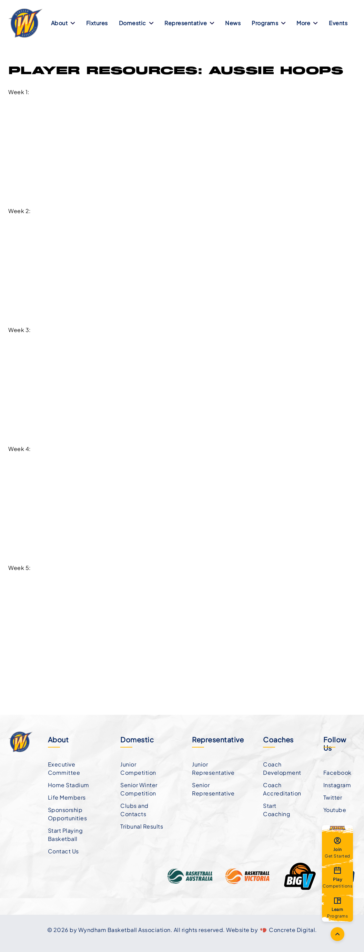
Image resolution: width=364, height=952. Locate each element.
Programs (268, 23)
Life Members (67, 797)
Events (338, 23)
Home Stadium (68, 785)
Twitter (332, 797)
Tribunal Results (141, 826)
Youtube (334, 809)
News (233, 23)
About (63, 23)
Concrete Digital (292, 929)
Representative (189, 23)
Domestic (136, 23)
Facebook (337, 772)
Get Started (337, 847)
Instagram (337, 785)
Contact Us (63, 851)
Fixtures (97, 23)
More (307, 23)
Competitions (337, 877)
